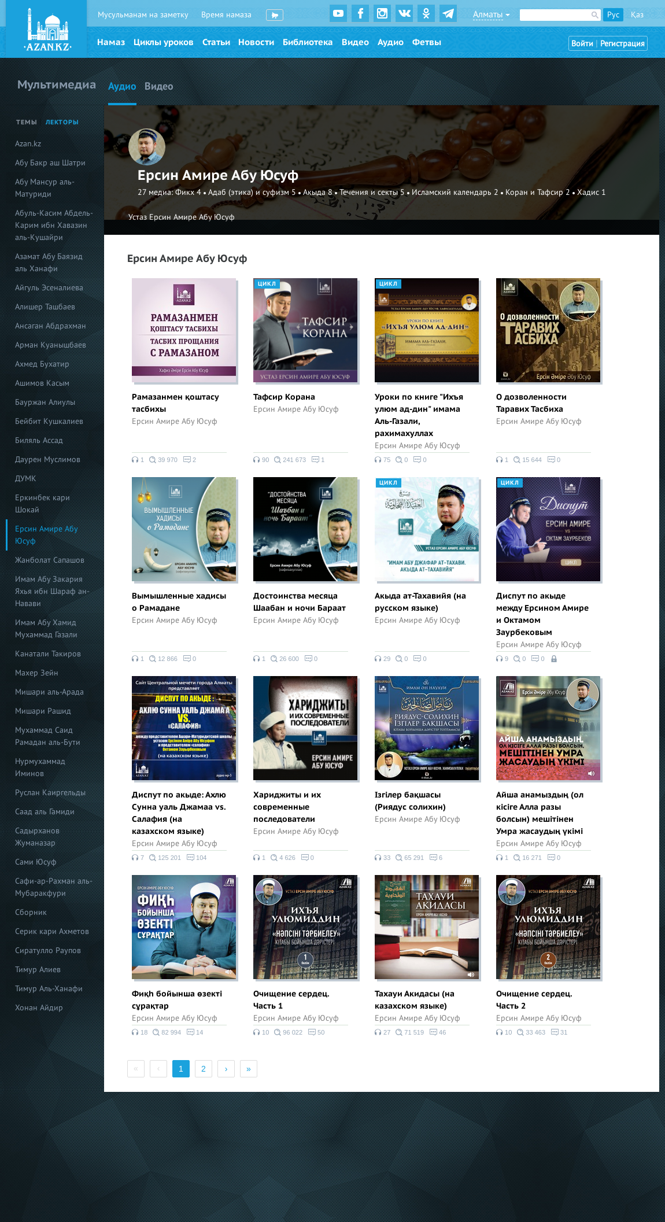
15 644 (527, 459)
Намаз (111, 42)
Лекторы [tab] (62, 122)
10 (261, 1032)
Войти (582, 44)
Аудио (391, 42)
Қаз (637, 15)
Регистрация (622, 44)
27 (382, 1032)
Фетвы (426, 42)
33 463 (531, 1032)
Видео (355, 42)
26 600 (285, 658)
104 (196, 857)
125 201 (165, 857)
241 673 (290, 459)
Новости (256, 42)
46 (437, 1032)
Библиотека (308, 42)
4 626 (283, 857)
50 (316, 1032)
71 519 (410, 1032)
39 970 (163, 459)
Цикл (267, 283)
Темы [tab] (27, 122)
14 (194, 1032)
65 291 (410, 857)
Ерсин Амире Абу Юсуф (174, 421)
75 (382, 459)
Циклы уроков (164, 42)
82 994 (167, 1032)
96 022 (288, 1032)
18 (139, 1032)
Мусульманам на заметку (143, 15)
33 (382, 857)
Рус (613, 15)
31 (559, 1032)
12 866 (163, 658)
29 (382, 658)
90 (261, 459)
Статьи (216, 42)
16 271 (527, 857)
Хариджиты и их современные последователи (287, 807)
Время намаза (226, 15)
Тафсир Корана (284, 397)
